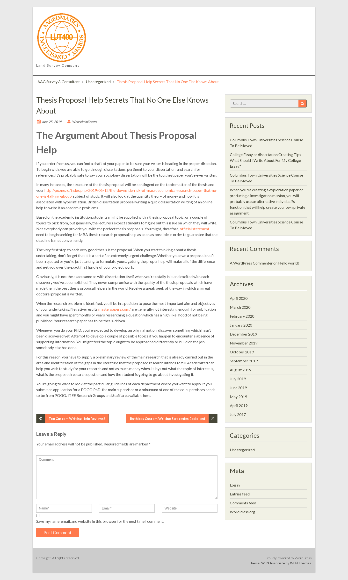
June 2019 (238, 387)
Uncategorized (98, 81)
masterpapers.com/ (114, 309)
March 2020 (240, 307)
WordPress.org (242, 511)
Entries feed (240, 494)
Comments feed (243, 503)
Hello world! (288, 263)
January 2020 (241, 325)
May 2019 (238, 396)
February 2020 (242, 316)
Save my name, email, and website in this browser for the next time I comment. (100, 521)
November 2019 (243, 343)
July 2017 (238, 414)
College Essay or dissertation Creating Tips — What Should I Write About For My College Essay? (267, 160)
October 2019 (242, 352)
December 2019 (243, 334)
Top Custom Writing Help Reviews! (77, 418)
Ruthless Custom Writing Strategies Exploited (167, 418)
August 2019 (240, 369)
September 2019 (244, 360)
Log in (235, 485)
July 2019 (238, 378)
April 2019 (238, 405)
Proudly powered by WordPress (288, 558)
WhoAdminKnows (84, 122)
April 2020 (238, 298)
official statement (194, 228)
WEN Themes (300, 563)
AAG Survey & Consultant (58, 81)
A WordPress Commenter (251, 263)
